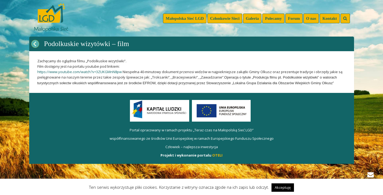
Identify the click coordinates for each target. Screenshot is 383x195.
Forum (294, 18)
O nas (311, 18)
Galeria (252, 18)
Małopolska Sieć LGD (185, 18)
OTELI (217, 155)
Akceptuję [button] (283, 187)
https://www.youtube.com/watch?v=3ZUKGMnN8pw (80, 71)
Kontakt (329, 18)
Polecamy (273, 18)
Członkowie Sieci (225, 18)
